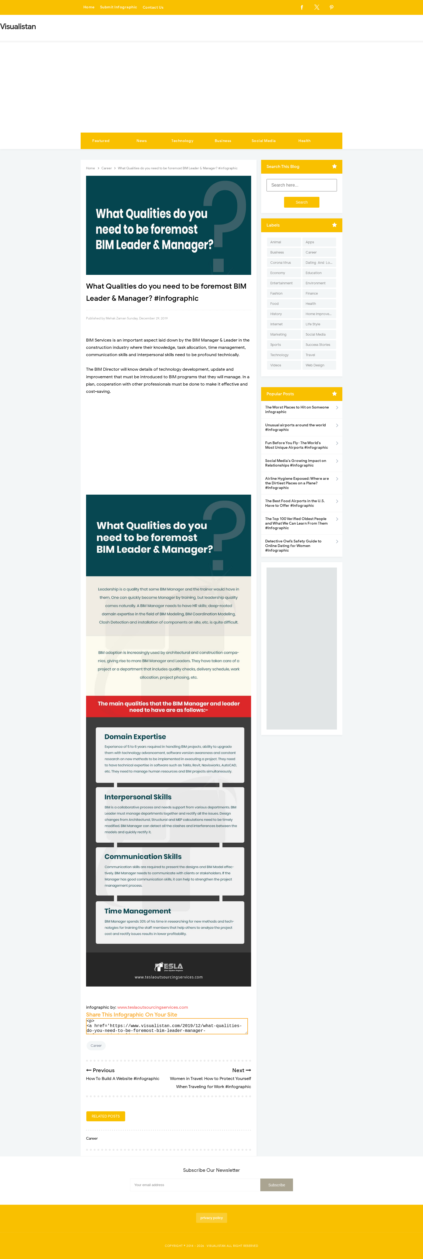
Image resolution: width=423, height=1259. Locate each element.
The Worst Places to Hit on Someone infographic (297, 409)
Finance (312, 293)
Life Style (313, 324)
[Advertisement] (211, 92)
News (142, 141)
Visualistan (216, 1246)
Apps (310, 242)
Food (274, 303)
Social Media (264, 141)
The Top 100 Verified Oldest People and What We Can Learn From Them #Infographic (296, 523)
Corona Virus (280, 262)
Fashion (276, 293)
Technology (182, 141)
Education (314, 273)
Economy (277, 273)
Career (96, 1045)
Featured (101, 141)
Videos (275, 365)
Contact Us (153, 7)
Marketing (278, 334)
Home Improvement (321, 314)
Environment (316, 283)
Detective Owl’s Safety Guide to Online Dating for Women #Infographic (293, 546)
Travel (310, 355)
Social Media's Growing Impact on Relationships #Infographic (295, 463)
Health (304, 141)
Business (223, 141)
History (276, 314)
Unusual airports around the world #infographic (295, 427)
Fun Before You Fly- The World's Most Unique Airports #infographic (296, 445)
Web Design (315, 365)
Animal (275, 242)
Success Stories (318, 344)
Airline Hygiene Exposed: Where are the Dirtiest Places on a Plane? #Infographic (297, 483)
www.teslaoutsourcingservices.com (152, 1007)
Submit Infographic (118, 7)
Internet (276, 324)
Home (89, 7)
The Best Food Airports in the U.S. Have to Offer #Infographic (295, 503)
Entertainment (281, 283)
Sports (275, 344)
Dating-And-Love (320, 262)
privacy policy (211, 1218)
